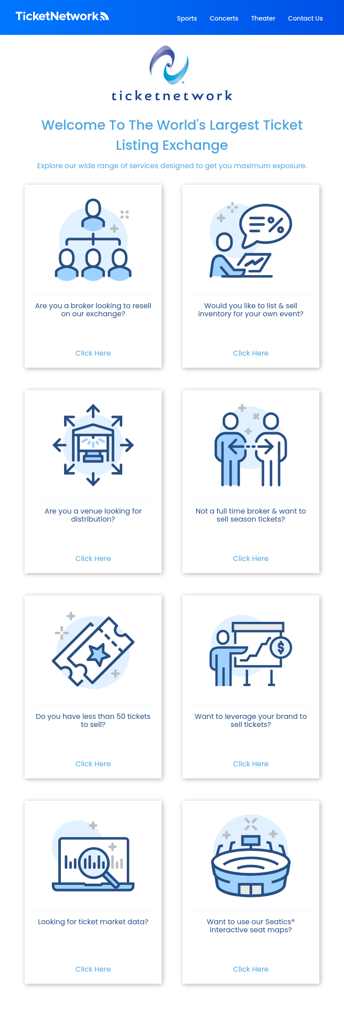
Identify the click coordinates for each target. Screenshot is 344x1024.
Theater (263, 18)
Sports (187, 18)
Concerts (224, 18)
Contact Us (305, 18)
